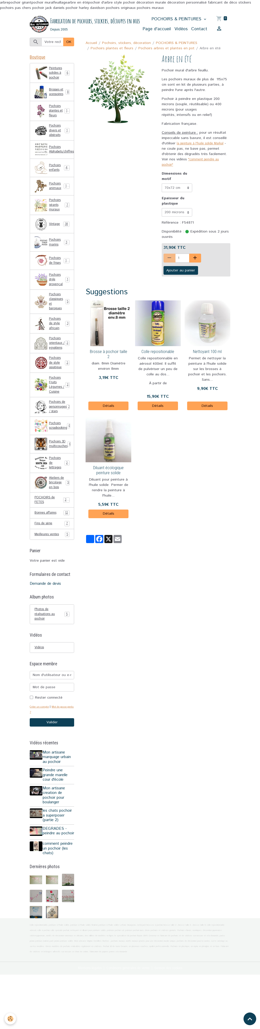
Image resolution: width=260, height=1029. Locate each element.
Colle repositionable (157, 357)
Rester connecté (48, 744)
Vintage (52, 237)
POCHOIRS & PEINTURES (177, 19)
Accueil (91, 43)
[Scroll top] (249, 1018)
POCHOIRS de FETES (52, 543)
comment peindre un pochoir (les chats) (54, 900)
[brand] (75, 24)
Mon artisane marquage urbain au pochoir (58, 803)
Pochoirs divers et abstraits (53, 140)
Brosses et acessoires (52, 97)
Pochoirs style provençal (52, 293)
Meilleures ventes (52, 578)
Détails (108, 411)
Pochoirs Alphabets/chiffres (54, 160)
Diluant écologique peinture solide (108, 476)
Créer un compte (41, 753)
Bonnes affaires (52, 556)
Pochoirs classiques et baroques (53, 317)
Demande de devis (45, 628)
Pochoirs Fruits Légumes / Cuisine (53, 414)
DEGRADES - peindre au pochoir (56, 880)
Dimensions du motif (174, 182)
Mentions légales (83, 1022)
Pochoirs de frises (52, 273)
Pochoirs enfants (52, 178)
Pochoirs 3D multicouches (54, 477)
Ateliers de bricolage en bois (52, 521)
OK (68, 42)
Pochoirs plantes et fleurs (112, 48)
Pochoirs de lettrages (52, 497)
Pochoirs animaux (52, 197)
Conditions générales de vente (127, 1022)
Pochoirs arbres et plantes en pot (166, 48)
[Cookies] (11, 1018)
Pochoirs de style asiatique (52, 390)
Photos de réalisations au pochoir (52, 659)
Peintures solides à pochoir (52, 75)
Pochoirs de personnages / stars (54, 439)
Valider (52, 769)
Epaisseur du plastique (173, 206)
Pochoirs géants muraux (52, 217)
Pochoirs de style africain (52, 342)
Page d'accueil (157, 29)
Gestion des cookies (174, 1022)
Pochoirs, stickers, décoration (126, 43)
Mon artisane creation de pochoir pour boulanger (55, 842)
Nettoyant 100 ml (207, 357)
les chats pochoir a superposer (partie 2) (58, 862)
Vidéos (181, 29)
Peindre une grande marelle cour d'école (56, 822)
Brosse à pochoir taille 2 (108, 360)
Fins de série (52, 567)
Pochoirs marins (52, 255)
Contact (199, 29)
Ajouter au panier (180, 276)
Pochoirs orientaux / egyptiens (53, 366)
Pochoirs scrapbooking (54, 459)
